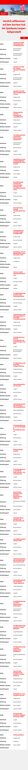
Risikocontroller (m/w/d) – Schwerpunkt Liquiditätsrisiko (18, 115)
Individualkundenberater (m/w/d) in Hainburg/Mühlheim (19, 405)
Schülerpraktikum (18, 735)
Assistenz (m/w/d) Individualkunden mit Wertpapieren (18, 44)
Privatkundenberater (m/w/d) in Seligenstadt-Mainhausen (19, 649)
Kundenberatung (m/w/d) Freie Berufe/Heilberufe (18, 519)
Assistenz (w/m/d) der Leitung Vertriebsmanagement (19, 69)
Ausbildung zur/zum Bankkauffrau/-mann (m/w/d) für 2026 (19, 253)
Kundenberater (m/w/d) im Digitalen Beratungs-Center (19, 715)
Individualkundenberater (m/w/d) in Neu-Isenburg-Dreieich (19, 560)
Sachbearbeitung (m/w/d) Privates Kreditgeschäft (18, 232)
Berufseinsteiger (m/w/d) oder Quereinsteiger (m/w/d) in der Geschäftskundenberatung (19, 185)
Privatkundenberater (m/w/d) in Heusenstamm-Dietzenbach (19, 604)
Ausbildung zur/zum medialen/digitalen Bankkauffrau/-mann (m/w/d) (19, 162)
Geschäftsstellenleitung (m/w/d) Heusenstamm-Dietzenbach (19, 137)
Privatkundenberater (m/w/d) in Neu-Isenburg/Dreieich (19, 295)
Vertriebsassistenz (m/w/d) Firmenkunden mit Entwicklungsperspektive (19, 340)
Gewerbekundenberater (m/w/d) (19, 385)
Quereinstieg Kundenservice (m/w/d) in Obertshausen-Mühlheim (17, 495)
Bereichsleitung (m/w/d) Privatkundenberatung (19, 210)
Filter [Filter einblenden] (24, 38)
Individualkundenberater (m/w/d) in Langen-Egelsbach (19, 581)
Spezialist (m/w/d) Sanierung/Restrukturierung (19, 92)
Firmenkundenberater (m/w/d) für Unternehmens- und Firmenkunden (19, 472)
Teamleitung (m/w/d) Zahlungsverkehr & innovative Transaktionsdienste (19, 317)
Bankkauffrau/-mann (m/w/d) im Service (19, 694)
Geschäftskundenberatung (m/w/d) (19, 539)
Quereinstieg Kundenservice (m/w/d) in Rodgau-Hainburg (19, 673)
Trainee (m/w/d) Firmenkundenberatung (19, 273)
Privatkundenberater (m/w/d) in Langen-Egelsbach (19, 627)
